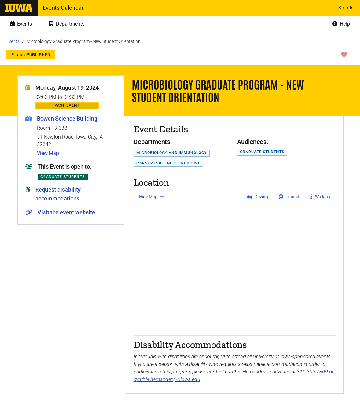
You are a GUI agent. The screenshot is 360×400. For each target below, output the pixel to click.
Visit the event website (66, 212)
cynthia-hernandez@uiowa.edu (167, 379)
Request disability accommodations (58, 194)
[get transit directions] (289, 197)
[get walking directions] (320, 197)
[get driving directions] (257, 197)
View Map (48, 153)
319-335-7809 (312, 372)
